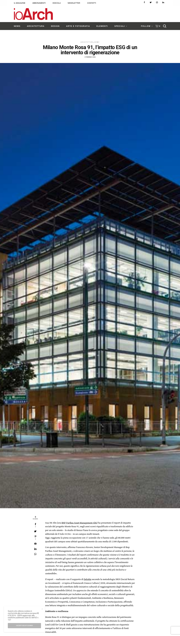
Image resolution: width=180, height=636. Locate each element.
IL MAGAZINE (19, 3)
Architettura (87, 42)
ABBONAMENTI (39, 3)
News (96, 42)
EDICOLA (57, 3)
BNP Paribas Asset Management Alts (79, 522)
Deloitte (87, 579)
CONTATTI (91, 3)
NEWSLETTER (74, 3)
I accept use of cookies (24, 625)
